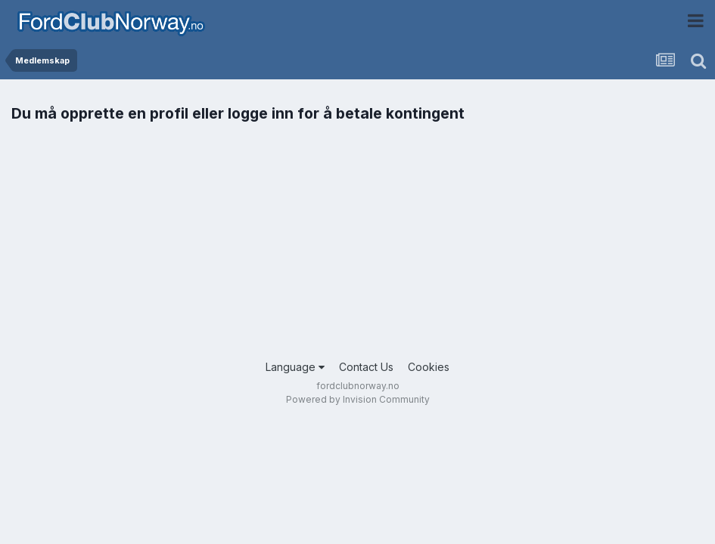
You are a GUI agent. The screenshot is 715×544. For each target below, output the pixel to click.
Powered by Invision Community (358, 399)
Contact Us (366, 366)
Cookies (428, 366)
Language (295, 366)
